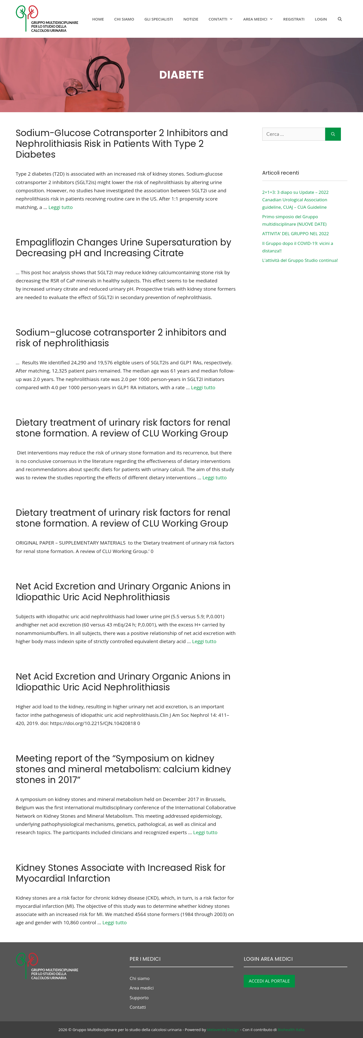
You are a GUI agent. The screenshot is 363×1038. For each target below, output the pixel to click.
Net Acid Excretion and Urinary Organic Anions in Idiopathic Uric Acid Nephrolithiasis (123, 591)
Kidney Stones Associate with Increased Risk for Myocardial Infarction (120, 873)
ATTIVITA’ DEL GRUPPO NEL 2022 (295, 233)
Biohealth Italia (291, 1029)
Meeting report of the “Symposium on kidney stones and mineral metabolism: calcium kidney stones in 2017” (123, 769)
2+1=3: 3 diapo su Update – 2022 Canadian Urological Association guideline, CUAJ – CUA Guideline (295, 199)
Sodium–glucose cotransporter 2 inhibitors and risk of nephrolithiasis (121, 337)
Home (98, 19)
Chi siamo (124, 19)
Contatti (223, 19)
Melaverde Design (223, 1029)
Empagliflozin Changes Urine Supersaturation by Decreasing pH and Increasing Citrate (123, 247)
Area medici (260, 19)
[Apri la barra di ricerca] (339, 19)
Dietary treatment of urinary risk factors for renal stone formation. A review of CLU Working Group (123, 428)
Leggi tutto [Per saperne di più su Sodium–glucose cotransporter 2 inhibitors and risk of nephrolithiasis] (203, 387)
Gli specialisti (158, 19)
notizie (190, 19)
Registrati (294, 19)
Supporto (139, 998)
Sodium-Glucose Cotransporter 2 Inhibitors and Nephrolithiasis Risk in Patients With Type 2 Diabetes (122, 144)
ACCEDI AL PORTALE (269, 981)
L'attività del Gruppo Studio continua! (300, 260)
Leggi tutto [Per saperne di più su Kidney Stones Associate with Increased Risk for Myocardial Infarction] (115, 922)
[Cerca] (333, 134)
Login (321, 19)
